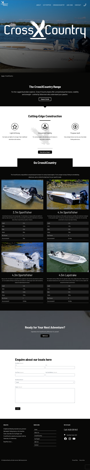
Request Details (45, 99)
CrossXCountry (38, 435)
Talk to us (45, 336)
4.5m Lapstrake (67, 275)
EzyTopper (37, 438)
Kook (26, 460)
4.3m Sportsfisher (22, 275)
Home (2, 76)
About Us (36, 432)
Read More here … (8, 441)
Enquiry (18, 387)
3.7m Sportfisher (22, 212)
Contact (36, 445)
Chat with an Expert (45, 152)
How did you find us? (19, 379)
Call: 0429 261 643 (71, 429)
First (16, 365)
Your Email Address (51, 372)
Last (46, 365)
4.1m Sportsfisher (67, 212)
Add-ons (36, 442)
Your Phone (19, 372)
